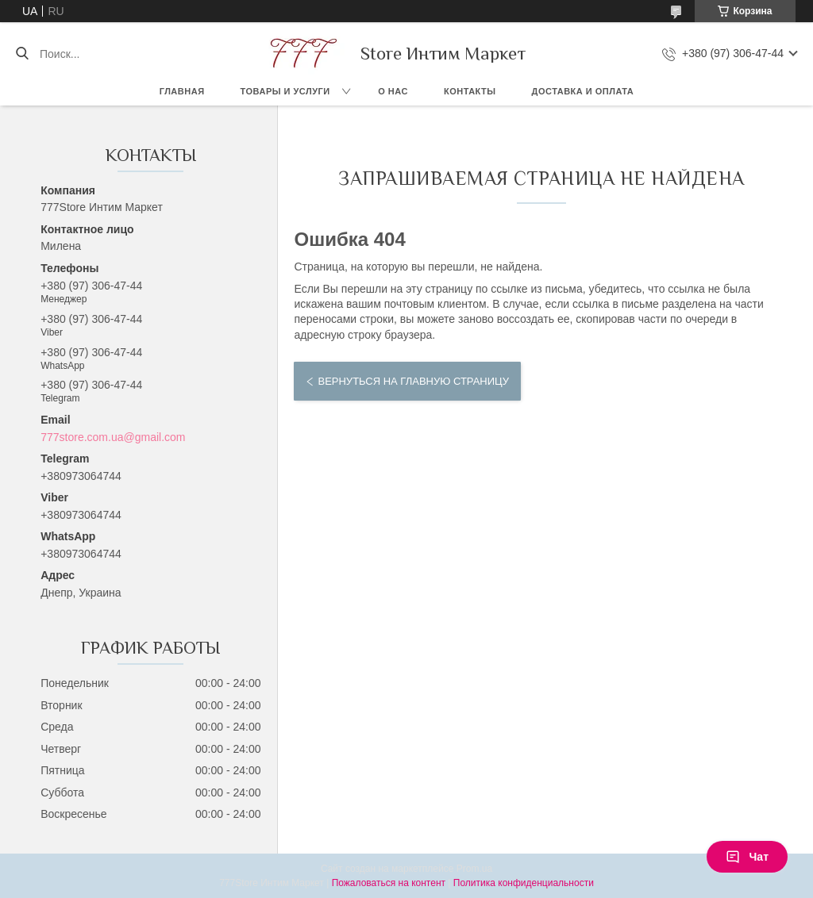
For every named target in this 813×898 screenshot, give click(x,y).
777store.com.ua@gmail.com (112, 437)
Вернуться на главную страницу (413, 381)
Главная (182, 91)
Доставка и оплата (583, 91)
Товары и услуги (285, 91)
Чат (747, 857)
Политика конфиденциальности (523, 882)
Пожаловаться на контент (388, 882)
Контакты (470, 91)
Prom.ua (474, 868)
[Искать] (22, 54)
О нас (393, 91)
